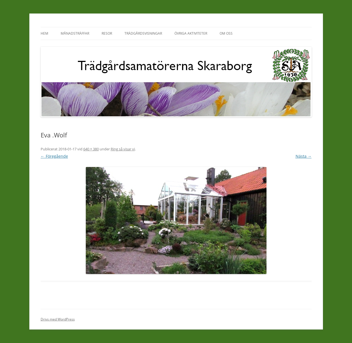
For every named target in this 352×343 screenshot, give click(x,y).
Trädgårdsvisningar (143, 33)
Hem (44, 33)
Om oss (226, 33)
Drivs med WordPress (58, 319)
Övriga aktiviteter (190, 33)
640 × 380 (91, 149)
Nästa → (304, 156)
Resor (107, 33)
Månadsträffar (75, 33)
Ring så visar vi (123, 149)
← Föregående (54, 156)
